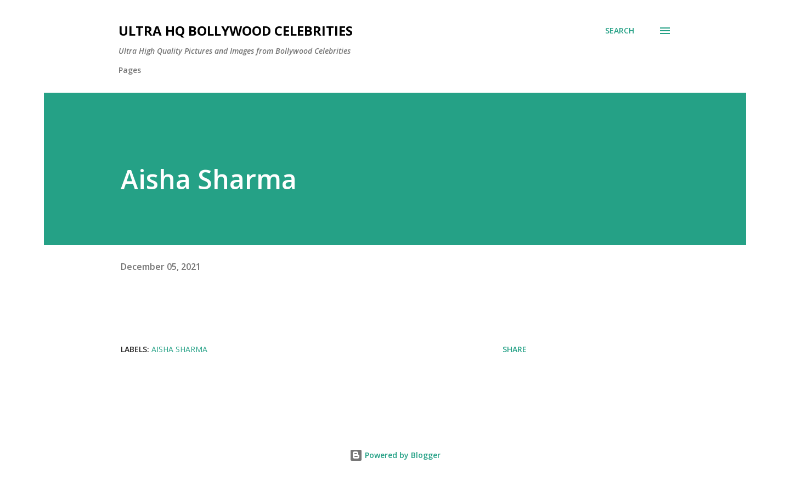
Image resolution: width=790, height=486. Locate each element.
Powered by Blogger (395, 455)
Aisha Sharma (179, 349)
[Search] (619, 30)
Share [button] (515, 349)
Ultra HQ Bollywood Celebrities (236, 30)
